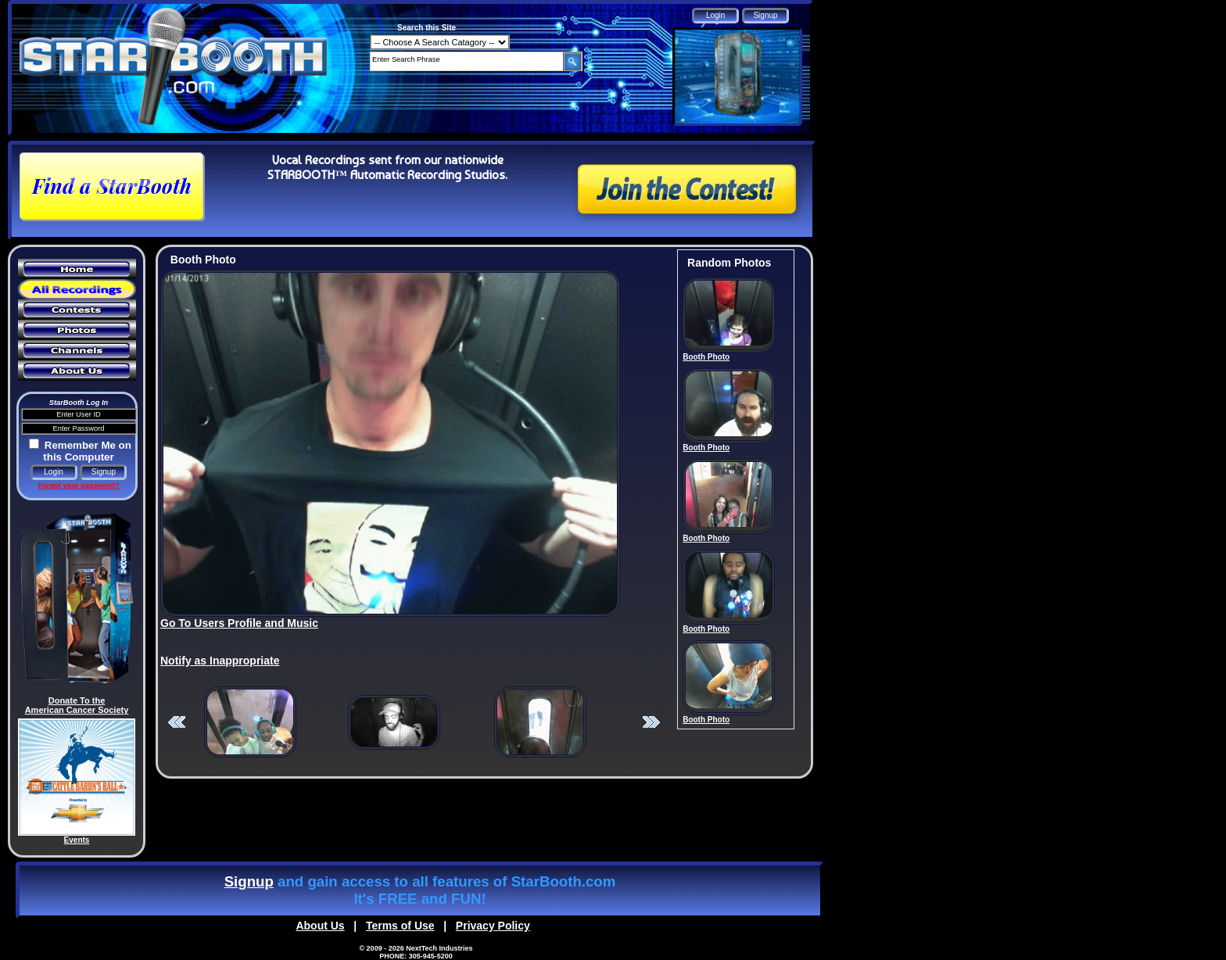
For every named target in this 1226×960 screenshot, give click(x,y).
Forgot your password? (78, 485)
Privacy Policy (493, 925)
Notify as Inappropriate (219, 660)
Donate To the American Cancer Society (77, 705)
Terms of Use (400, 925)
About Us (320, 925)
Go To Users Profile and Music (239, 623)
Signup (249, 881)
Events (77, 840)
